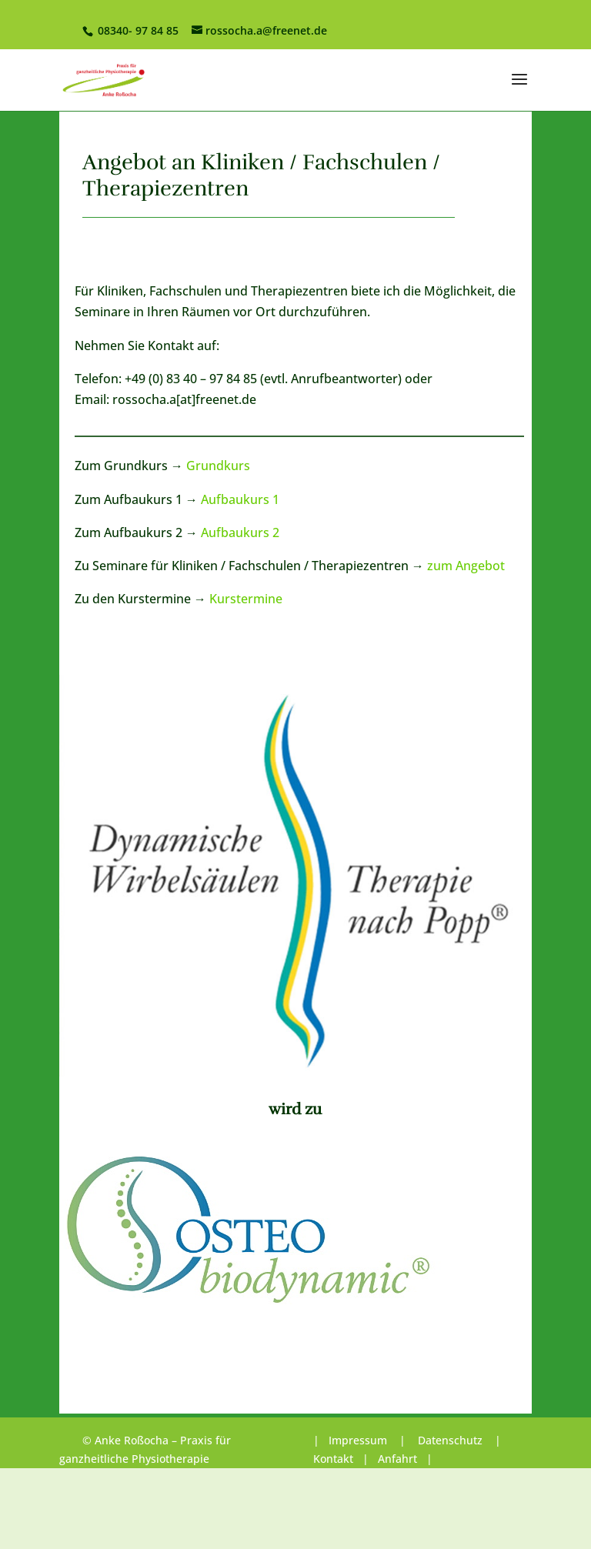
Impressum (359, 1440)
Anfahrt (397, 1458)
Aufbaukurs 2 (240, 532)
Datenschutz (450, 1440)
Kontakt (333, 1458)
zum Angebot (466, 565)
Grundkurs (218, 465)
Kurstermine (245, 598)
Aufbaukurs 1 (240, 499)
